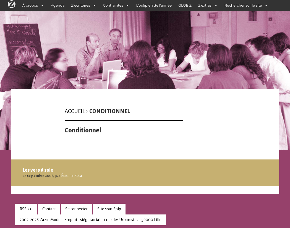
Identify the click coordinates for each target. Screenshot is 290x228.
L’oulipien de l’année (154, 5)
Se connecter (76, 209)
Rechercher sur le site (243, 5)
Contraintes (113, 5)
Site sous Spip (109, 209)
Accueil (75, 111)
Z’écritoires (80, 5)
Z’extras (204, 5)
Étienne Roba (71, 175)
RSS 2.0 (26, 209)
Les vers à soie (38, 170)
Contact (49, 209)
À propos (30, 5)
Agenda (58, 5)
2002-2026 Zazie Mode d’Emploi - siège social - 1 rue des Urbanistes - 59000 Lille (90, 219)
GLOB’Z (185, 5)
